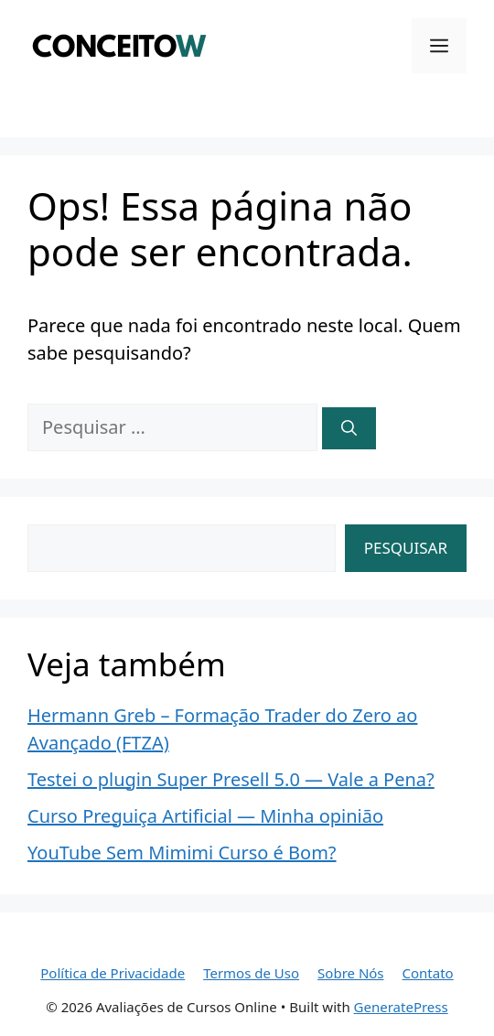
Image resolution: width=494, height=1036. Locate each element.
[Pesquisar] (349, 428)
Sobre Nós (350, 973)
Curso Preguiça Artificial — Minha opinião (205, 816)
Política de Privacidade (112, 973)
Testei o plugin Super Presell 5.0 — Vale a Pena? (231, 779)
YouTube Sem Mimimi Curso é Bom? (182, 852)
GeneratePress (401, 1007)
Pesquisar (405, 547)
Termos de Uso (251, 973)
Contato (428, 973)
